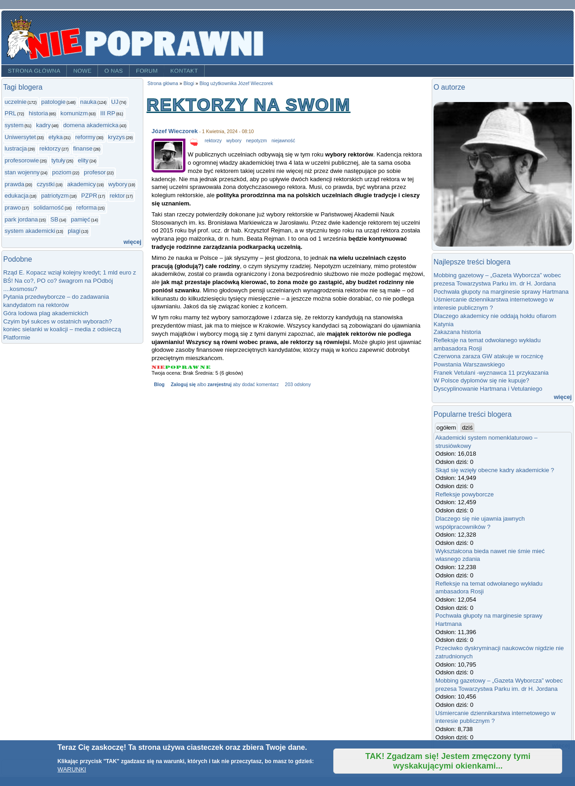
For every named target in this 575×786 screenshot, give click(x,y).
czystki (45, 184)
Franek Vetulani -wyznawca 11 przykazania (491, 372)
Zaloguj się (183, 384)
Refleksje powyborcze (464, 494)
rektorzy (50, 148)
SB (54, 219)
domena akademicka (91, 125)
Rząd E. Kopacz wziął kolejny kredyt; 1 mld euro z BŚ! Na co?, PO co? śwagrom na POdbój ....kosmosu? (69, 280)
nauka (88, 101)
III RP (107, 113)
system (14, 125)
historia (38, 113)
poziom (61, 172)
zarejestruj (219, 384)
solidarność (48, 207)
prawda (14, 184)
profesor (95, 172)
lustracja (16, 148)
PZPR (89, 195)
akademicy (81, 184)
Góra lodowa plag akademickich (45, 313)
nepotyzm (256, 140)
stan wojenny (22, 172)
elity (83, 160)
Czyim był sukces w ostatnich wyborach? (57, 321)
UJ (115, 101)
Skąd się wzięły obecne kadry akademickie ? (494, 470)
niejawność (283, 140)
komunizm (74, 113)
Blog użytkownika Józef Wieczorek (236, 83)
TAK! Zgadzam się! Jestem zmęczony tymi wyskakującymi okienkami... (448, 761)
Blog (159, 384)
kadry (43, 125)
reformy (85, 137)
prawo (13, 207)
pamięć (80, 219)
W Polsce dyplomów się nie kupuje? (481, 380)
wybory (117, 184)
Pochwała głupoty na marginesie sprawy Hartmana (501, 291)
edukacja (16, 195)
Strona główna (34, 71)
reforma (86, 207)
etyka (56, 137)
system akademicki (30, 230)
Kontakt (184, 71)
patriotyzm (55, 195)
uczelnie (16, 101)
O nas (113, 71)
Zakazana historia (457, 331)
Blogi (189, 83)
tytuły (58, 160)
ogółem (446, 427)
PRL (10, 113)
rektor (117, 195)
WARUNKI (72, 769)
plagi (74, 230)
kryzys (116, 137)
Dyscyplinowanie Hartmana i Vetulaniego (488, 388)
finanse (82, 148)
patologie (53, 101)
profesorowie (22, 160)
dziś (467, 427)
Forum (147, 71)
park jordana (21, 219)
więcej (132, 241)
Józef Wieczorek (175, 131)
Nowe (82, 71)
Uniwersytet (20, 137)
